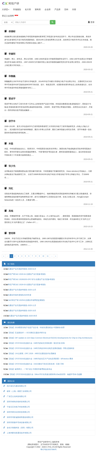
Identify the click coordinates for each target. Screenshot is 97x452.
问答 (74, 9)
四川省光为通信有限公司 (14, 386)
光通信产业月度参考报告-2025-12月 (22, 290)
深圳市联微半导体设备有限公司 (17, 422)
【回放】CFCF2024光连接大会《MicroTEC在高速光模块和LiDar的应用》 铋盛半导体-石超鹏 (45, 374)
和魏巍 (9, 76)
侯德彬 (9, 31)
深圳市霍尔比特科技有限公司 (16, 412)
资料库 (38, 9)
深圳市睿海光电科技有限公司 (16, 402)
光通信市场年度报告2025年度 (19, 295)
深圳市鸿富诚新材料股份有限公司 (18, 417)
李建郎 (9, 54)
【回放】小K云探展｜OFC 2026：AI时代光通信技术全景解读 (32, 353)
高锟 (8, 211)
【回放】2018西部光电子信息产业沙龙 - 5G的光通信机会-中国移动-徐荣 (36, 327)
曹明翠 (9, 233)
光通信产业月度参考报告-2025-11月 (22, 305)
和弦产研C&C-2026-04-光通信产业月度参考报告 (27, 274)
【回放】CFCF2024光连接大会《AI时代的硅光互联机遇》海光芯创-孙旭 (36, 343)
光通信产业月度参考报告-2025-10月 (22, 311)
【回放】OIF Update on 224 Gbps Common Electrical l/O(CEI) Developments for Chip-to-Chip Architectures (50, 338)
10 (43, 256)
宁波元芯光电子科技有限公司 (16, 407)
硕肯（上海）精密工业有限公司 (17, 391)
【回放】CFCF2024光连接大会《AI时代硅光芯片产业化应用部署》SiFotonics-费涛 (40, 359)
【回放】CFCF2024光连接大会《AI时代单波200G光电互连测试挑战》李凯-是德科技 (41, 348)
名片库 (28, 9)
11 (47, 256)
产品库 (57, 9)
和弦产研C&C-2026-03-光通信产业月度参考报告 (27, 285)
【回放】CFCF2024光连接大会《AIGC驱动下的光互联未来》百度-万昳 (36, 364)
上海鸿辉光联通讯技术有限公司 (17, 433)
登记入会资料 (10, 15)
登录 (91, 22)
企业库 (48, 9)
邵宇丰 (9, 121)
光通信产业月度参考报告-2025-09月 (23, 316)
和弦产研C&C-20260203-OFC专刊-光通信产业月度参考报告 (31, 279)
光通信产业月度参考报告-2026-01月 (22, 269)
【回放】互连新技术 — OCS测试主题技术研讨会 (27, 333)
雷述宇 (9, 98)
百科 (66, 9)
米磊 (8, 143)
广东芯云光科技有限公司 (14, 396)
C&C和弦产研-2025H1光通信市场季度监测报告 (26, 300)
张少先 (9, 166)
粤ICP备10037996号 (48, 449)
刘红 (8, 188)
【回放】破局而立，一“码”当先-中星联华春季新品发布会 (30, 369)
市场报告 (17, 9)
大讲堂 (5, 9)
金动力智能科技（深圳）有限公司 (18, 428)
